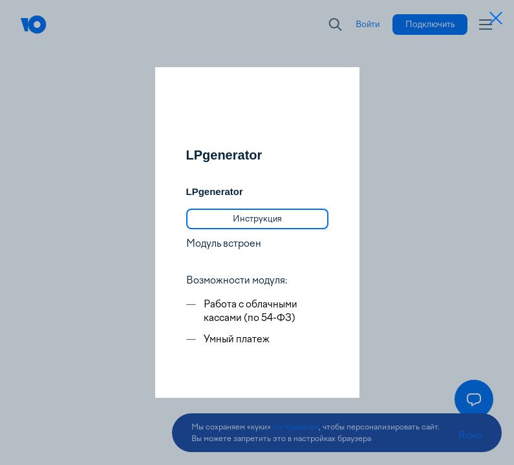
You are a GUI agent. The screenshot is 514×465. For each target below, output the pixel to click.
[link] (257, 219)
